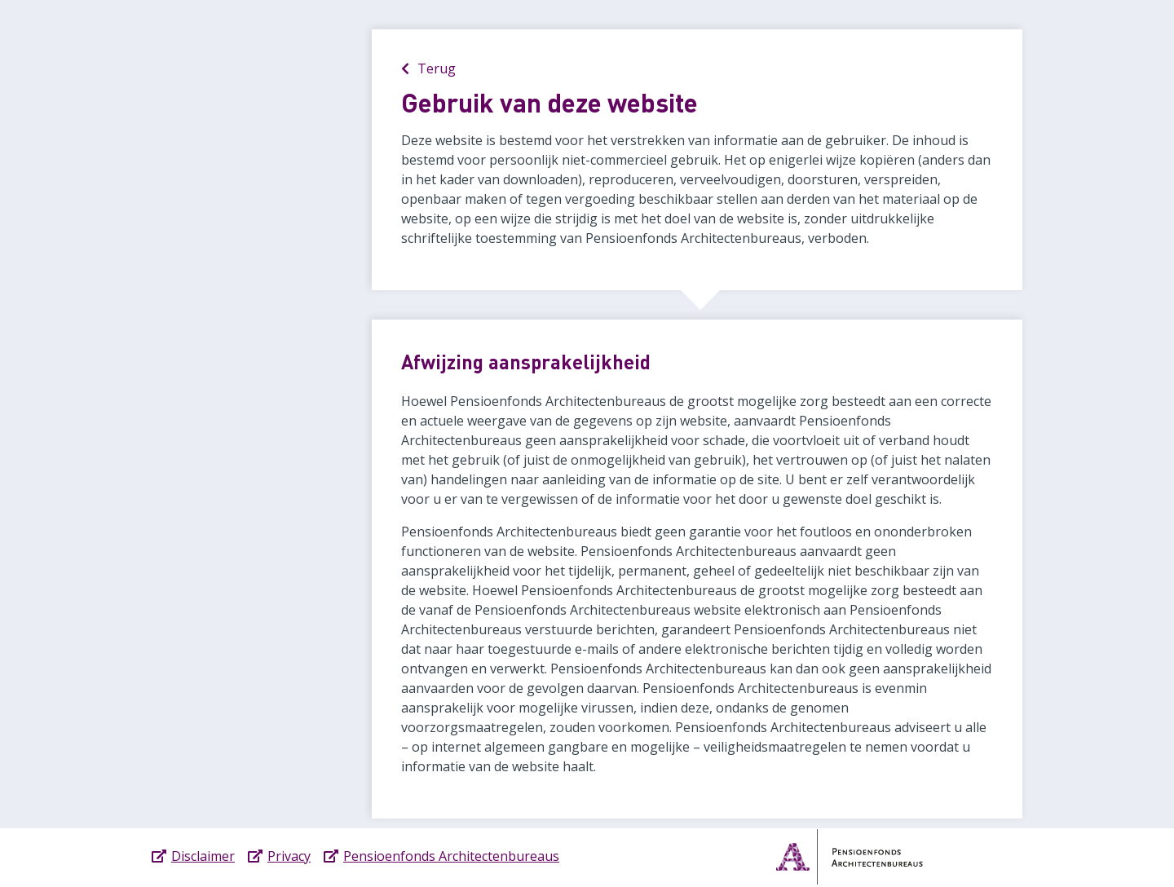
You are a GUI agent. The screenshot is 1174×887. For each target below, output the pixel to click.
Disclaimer (203, 856)
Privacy (289, 856)
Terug (428, 68)
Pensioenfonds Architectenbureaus (451, 856)
